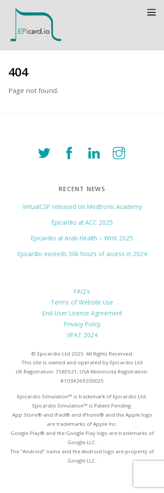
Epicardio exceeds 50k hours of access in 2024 (82, 254)
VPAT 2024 (82, 335)
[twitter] (45, 151)
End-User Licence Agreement (82, 313)
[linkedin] (95, 151)
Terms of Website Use (82, 302)
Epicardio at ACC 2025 (82, 222)
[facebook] (70, 151)
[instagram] (120, 151)
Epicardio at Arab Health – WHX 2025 (82, 238)
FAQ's (82, 291)
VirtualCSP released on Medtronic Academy (82, 206)
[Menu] (151, 12)
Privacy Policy (82, 324)
